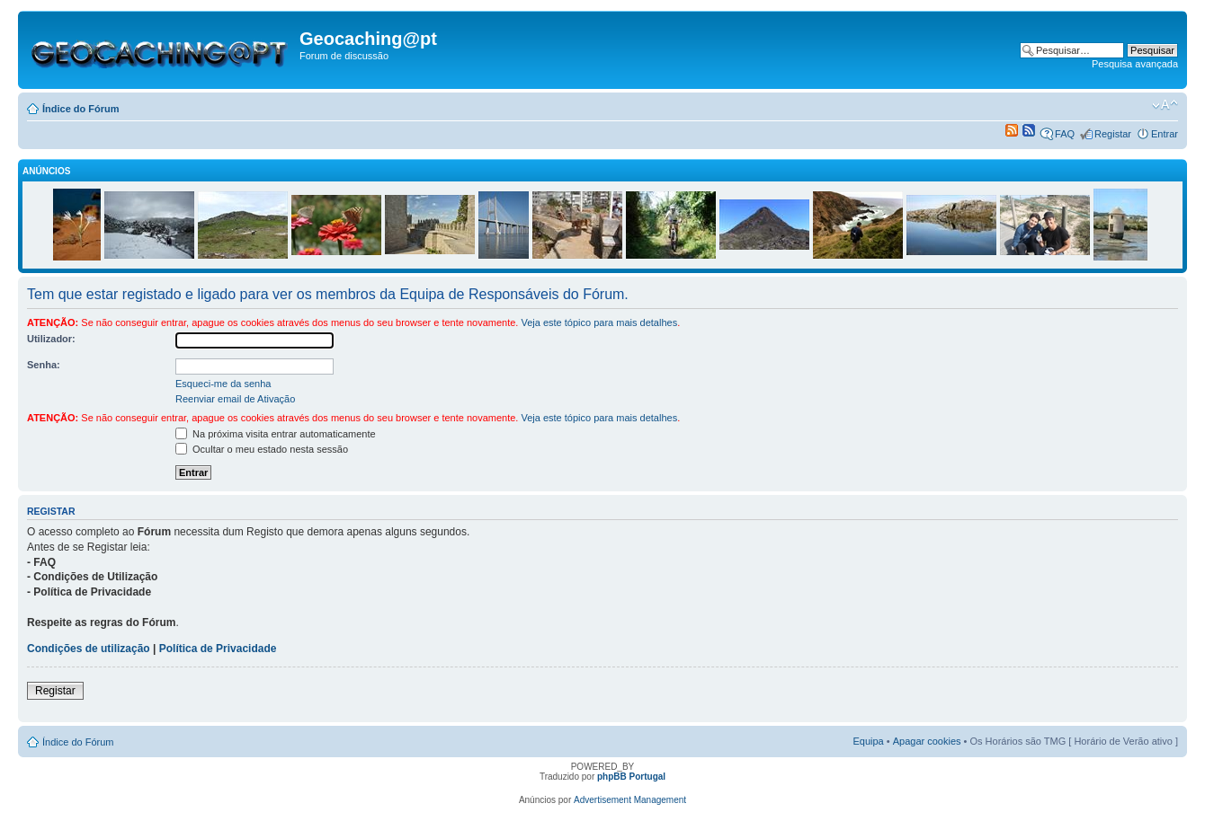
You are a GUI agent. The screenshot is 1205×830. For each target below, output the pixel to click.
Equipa (867, 741)
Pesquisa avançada (1135, 63)
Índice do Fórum (81, 108)
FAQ (1065, 133)
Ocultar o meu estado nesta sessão (261, 449)
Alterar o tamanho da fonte (1165, 105)
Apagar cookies (927, 741)
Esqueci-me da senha (223, 383)
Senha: (43, 364)
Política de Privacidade (218, 648)
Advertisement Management (630, 800)
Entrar (1164, 133)
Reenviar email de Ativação (235, 398)
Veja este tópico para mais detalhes (599, 322)
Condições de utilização (88, 648)
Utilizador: (51, 338)
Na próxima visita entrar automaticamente (275, 433)
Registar (1112, 133)
